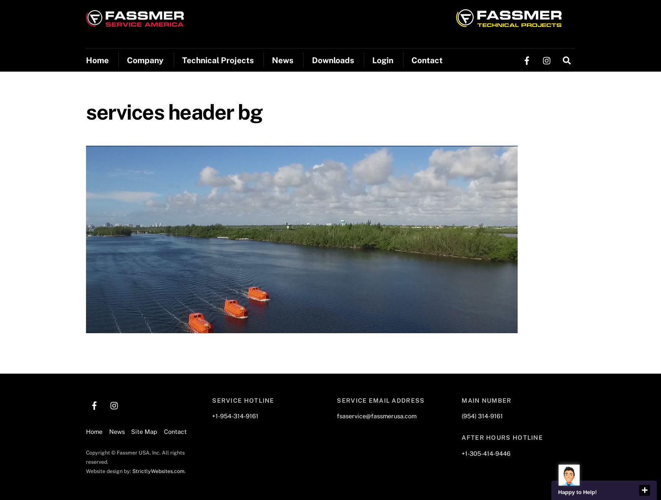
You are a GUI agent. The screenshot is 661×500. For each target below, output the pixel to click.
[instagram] (547, 60)
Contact (427, 60)
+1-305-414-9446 (486, 453)
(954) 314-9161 (482, 416)
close (644, 490)
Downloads (333, 60)
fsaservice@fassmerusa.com (376, 416)
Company (145, 60)
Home (97, 60)
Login (382, 60)
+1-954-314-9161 (235, 416)
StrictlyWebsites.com (158, 471)
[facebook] (527, 60)
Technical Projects (218, 60)
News (282, 60)
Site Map (144, 431)
